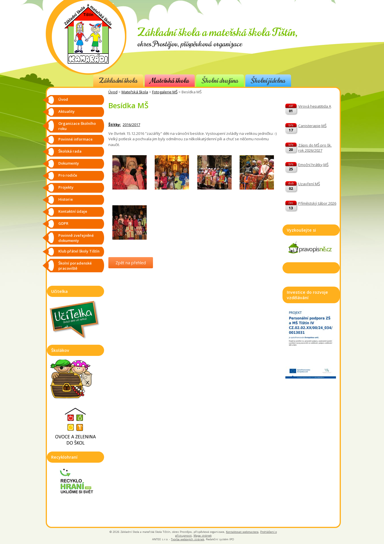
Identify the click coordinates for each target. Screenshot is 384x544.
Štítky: (114, 124)
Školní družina (220, 80)
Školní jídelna (268, 80)
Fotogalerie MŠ (165, 91)
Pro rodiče (67, 175)
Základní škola (118, 80)
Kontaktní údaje (72, 211)
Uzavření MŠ (309, 183)
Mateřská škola (169, 80)
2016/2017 (131, 124)
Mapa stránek (203, 535)
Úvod (113, 91)
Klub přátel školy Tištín (79, 251)
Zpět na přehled (131, 262)
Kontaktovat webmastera (242, 532)
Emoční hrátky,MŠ (313, 164)
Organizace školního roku (77, 126)
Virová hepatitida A (314, 106)
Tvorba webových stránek (187, 539)
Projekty (65, 187)
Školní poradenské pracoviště (75, 266)
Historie (65, 199)
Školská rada (69, 151)
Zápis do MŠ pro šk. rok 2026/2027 (315, 148)
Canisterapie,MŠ (312, 125)
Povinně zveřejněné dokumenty (76, 238)
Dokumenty (68, 163)
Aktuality (66, 111)
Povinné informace (75, 139)
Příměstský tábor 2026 (317, 203)
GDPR (63, 223)
